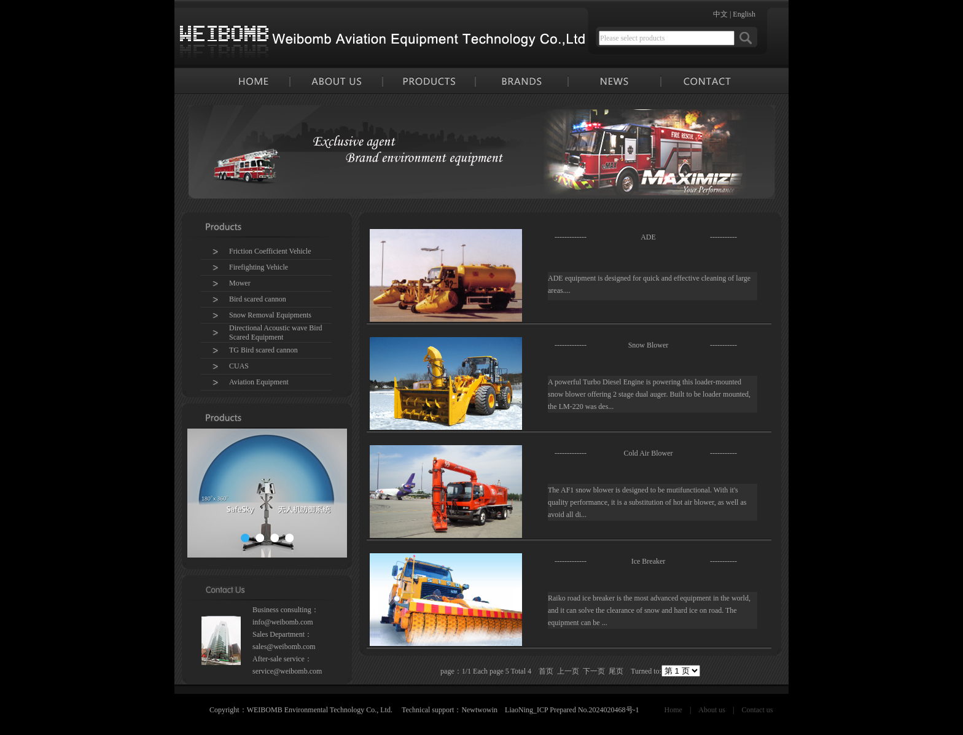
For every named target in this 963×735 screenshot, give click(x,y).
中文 (720, 14)
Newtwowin (479, 710)
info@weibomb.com (282, 622)
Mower (240, 283)
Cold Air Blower (648, 453)
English (744, 14)
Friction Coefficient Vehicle (270, 251)
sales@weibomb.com (284, 646)
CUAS (239, 366)
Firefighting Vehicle (258, 267)
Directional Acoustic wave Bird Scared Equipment (275, 332)
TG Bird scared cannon (263, 350)
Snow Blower (648, 345)
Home (673, 710)
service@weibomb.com (287, 671)
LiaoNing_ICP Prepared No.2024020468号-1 (572, 710)
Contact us (757, 710)
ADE (648, 237)
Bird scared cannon (257, 299)
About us (711, 710)
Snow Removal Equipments (270, 315)
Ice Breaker (648, 561)
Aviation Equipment (259, 382)
